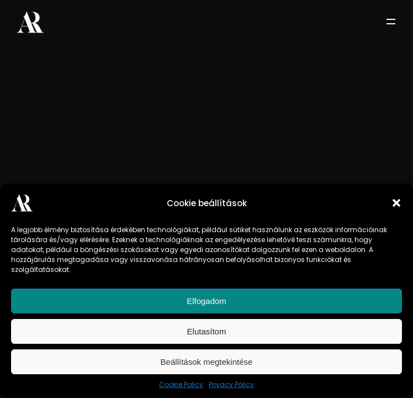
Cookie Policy (181, 384)
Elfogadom (206, 301)
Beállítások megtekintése (207, 361)
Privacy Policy (231, 384)
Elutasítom (206, 331)
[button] (396, 202)
